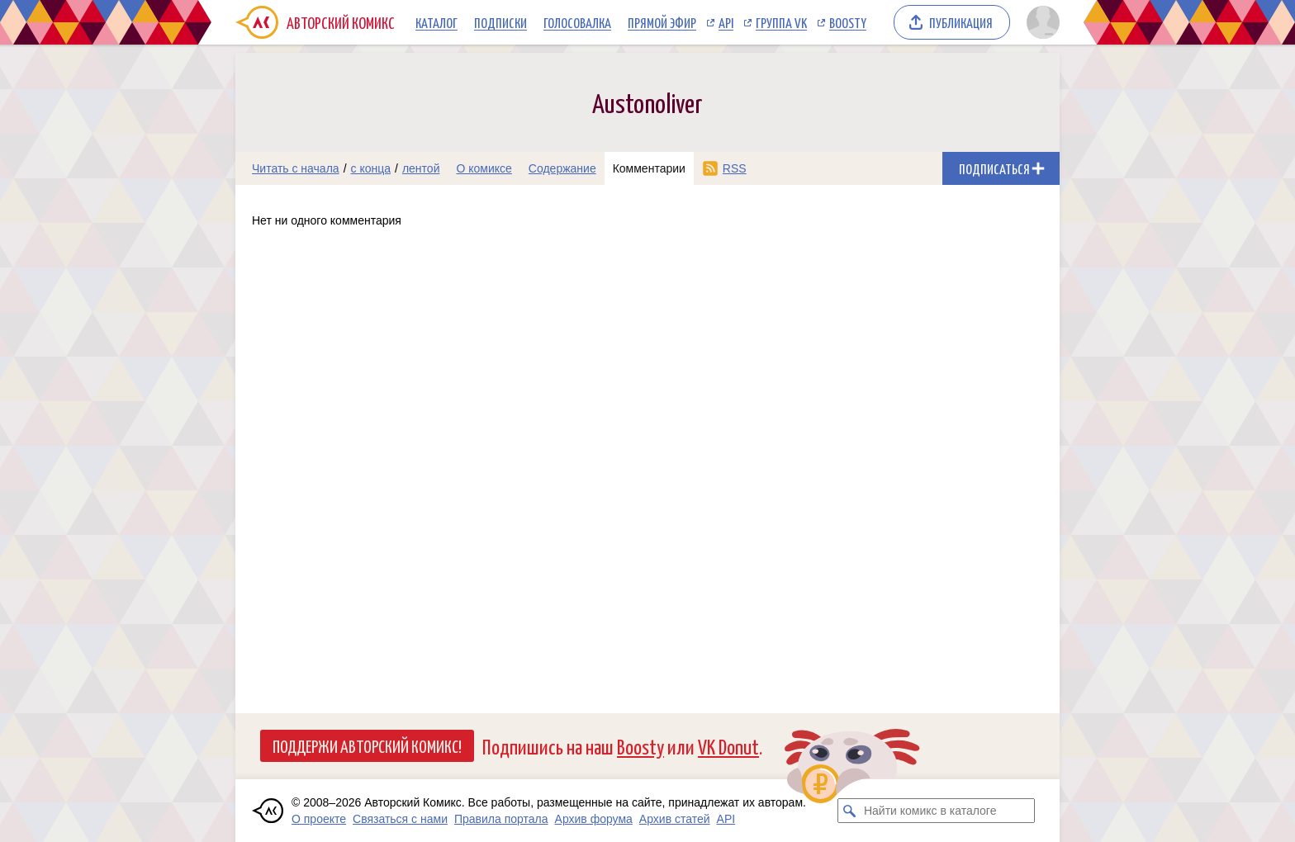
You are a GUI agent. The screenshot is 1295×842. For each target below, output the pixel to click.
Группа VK (781, 22)
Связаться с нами (400, 818)
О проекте (319, 818)
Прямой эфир (662, 22)
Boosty (847, 22)
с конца (371, 168)
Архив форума (594, 818)
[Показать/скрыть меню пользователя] (1040, 22)
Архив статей (674, 818)
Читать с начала (295, 168)
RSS (735, 168)
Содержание (562, 168)
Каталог (436, 22)
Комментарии (649, 168)
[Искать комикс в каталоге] (849, 810)
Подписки (500, 22)
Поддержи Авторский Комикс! (367, 745)
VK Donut (728, 746)
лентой (421, 168)
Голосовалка (577, 22)
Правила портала (501, 818)
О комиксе (483, 168)
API (726, 22)
